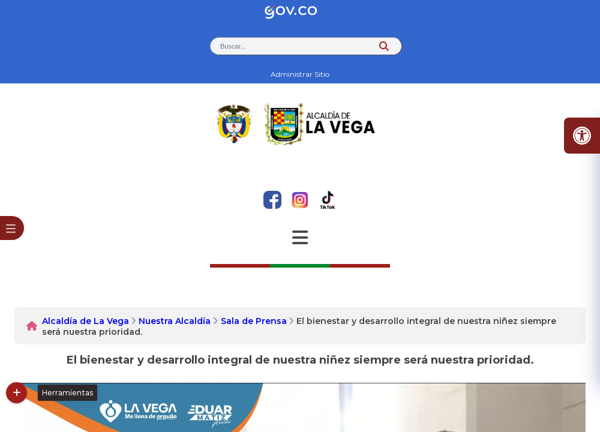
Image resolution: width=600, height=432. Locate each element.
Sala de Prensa (254, 321)
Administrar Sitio (300, 74)
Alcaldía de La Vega (85, 321)
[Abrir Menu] (300, 238)
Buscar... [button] (233, 46)
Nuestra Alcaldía (175, 321)
